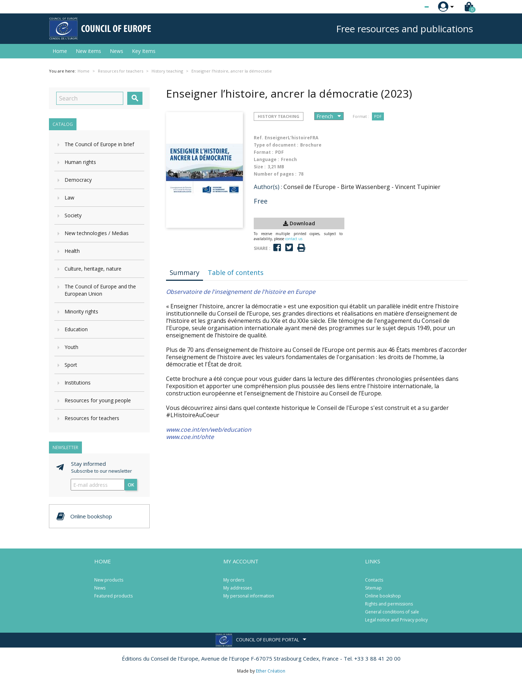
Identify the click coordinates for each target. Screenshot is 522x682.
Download (299, 223)
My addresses (237, 588)
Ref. (258, 138)
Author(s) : (268, 186)
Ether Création (270, 671)
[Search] (89, 98)
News (116, 51)
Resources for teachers (92, 418)
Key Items (144, 51)
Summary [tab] (184, 272)
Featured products (113, 596)
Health (72, 250)
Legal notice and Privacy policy (396, 620)
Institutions (78, 382)
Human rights (80, 162)
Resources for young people (98, 400)
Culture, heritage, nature (93, 268)
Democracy (78, 179)
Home (60, 51)
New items (88, 51)
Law (69, 197)
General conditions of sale (392, 612)
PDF (378, 116)
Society (73, 215)
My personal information (248, 596)
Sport (71, 364)
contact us (293, 238)
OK (131, 484)
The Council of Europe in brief (99, 144)
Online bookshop (383, 596)
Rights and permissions (389, 604)
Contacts (374, 580)
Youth (71, 347)
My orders (233, 580)
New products (108, 580)
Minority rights (81, 311)
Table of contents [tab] (236, 272)
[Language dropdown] (413, 7)
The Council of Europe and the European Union (100, 290)
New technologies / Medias (97, 233)
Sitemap (373, 588)
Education (76, 329)
